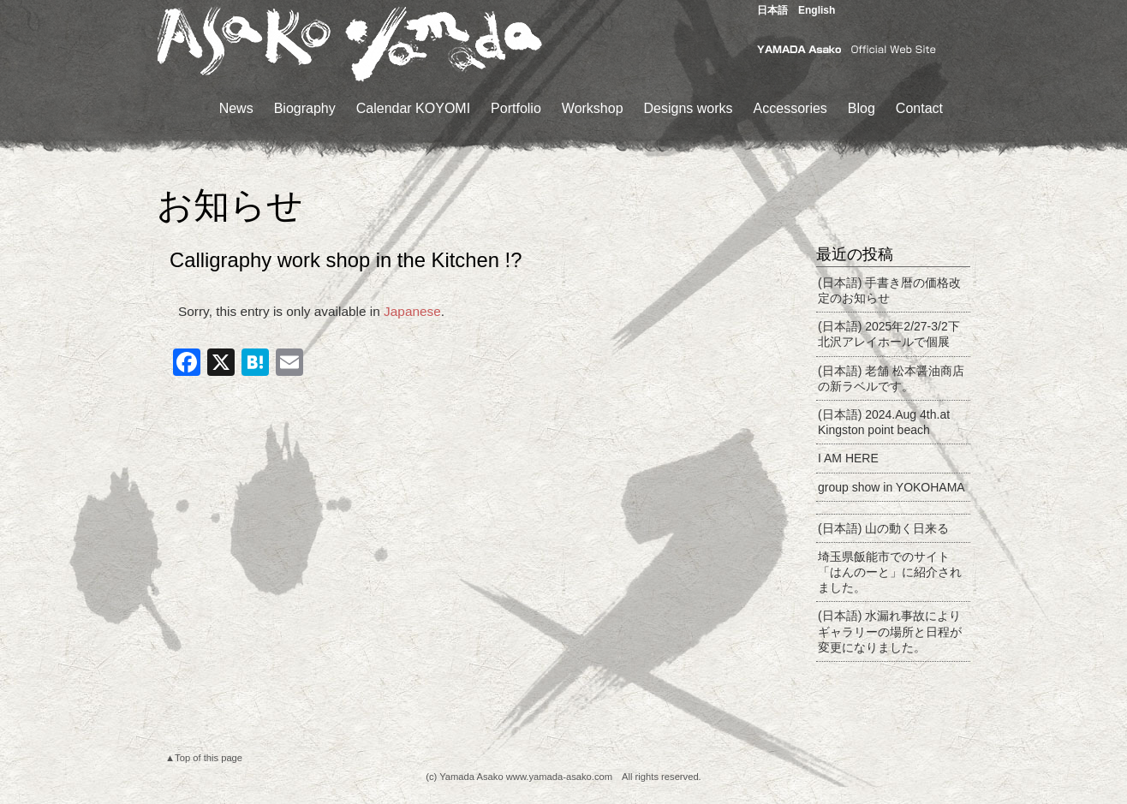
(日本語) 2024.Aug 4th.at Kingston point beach (884, 422)
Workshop (592, 108)
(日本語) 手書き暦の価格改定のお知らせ (889, 290)
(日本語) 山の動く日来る (883, 528)
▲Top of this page (203, 758)
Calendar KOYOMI (413, 108)
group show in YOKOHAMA (891, 487)
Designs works (688, 108)
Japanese (412, 311)
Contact (919, 108)
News (236, 108)
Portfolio (516, 108)
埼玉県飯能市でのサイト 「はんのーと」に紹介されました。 (890, 572)
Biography (305, 108)
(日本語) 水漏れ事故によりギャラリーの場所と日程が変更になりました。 (890, 631)
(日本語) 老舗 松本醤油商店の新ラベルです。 (891, 378)
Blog (861, 108)
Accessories (790, 108)
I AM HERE (848, 458)
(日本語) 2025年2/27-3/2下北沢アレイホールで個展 (889, 333)
